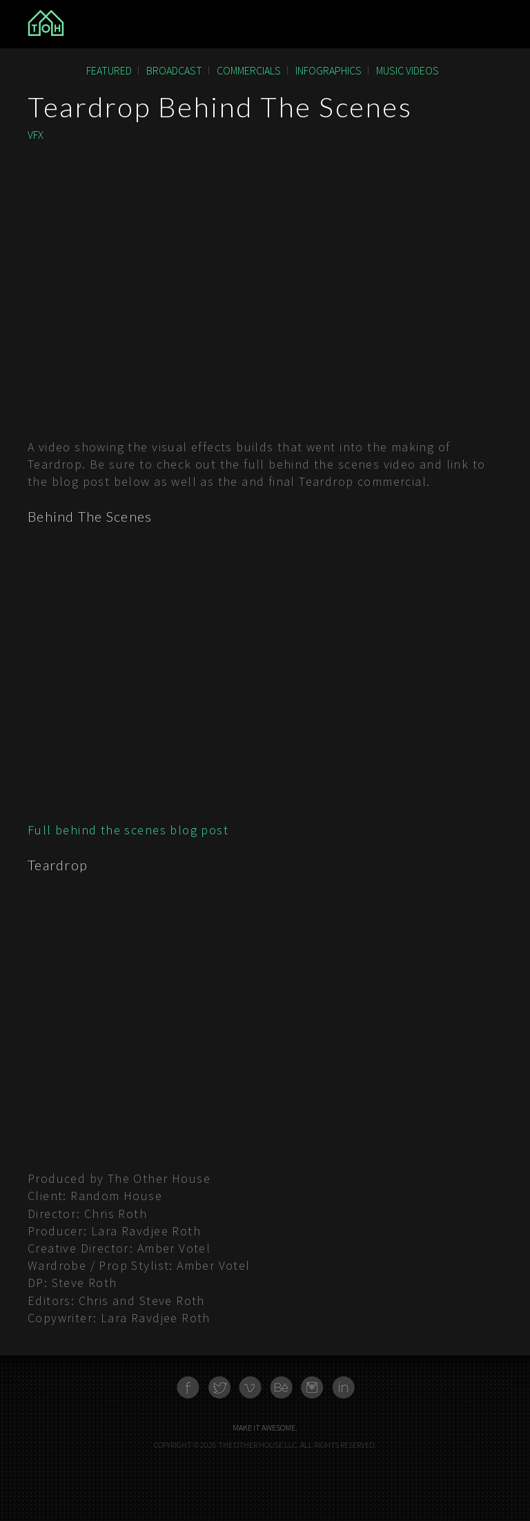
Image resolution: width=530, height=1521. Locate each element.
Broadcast (174, 70)
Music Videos (407, 70)
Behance (281, 1387)
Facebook (188, 1387)
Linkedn (343, 1387)
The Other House (108, 24)
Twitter (219, 1387)
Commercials (249, 70)
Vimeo (250, 1387)
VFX (35, 134)
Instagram (312, 1387)
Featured (109, 70)
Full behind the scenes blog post (128, 830)
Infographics (328, 70)
